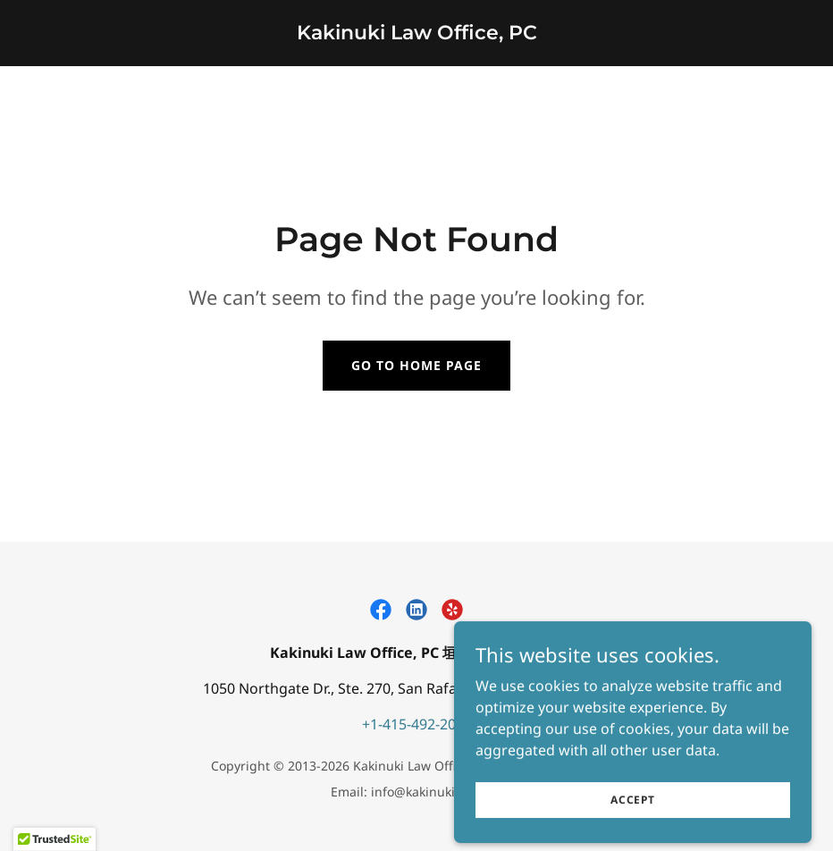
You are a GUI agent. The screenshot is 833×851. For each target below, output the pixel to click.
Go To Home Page (416, 365)
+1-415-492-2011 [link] (417, 724)
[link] (417, 34)
